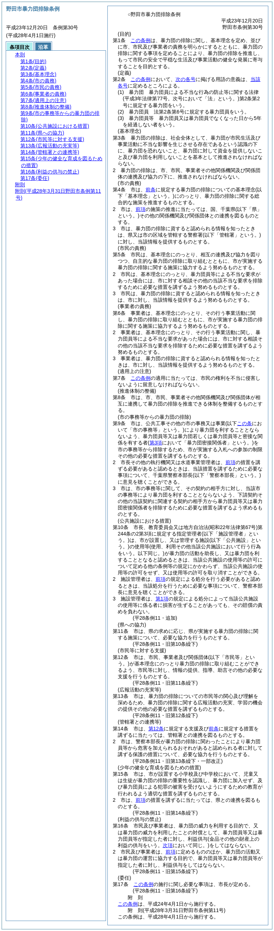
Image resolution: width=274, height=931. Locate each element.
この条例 (141, 40)
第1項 (162, 599)
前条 (151, 189)
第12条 (156, 728)
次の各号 (186, 79)
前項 (141, 209)
